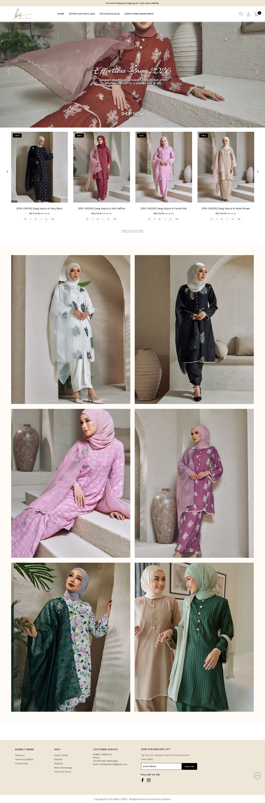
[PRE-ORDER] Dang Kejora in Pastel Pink (164, 208)
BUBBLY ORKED (120, 799)
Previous (9, 74)
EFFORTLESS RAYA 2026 (82, 13)
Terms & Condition (24, 759)
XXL (54, 219)
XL (47, 219)
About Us (19, 755)
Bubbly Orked (24, 749)
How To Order (61, 755)
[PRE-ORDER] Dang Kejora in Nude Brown (226, 208)
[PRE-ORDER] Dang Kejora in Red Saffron (101, 208)
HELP (57, 749)
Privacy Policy (21, 763)
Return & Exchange (63, 767)
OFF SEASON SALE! (110, 13)
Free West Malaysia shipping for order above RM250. (132, 3)
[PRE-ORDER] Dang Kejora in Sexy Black (39, 208)
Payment (58, 759)
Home (60, 13)
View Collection (132, 230)
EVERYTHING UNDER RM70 (139, 13)
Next (255, 74)
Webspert (166, 799)
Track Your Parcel (62, 771)
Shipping (58, 763)
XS (24, 219)
